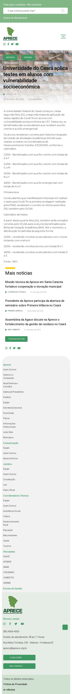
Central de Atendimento (15, 17)
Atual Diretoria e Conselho (10, 385)
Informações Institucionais (9, 425)
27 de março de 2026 (32, 330)
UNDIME (7, 583)
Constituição (9, 479)
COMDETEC (8, 577)
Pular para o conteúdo (14, 4)
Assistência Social (11, 511)
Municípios (8, 437)
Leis (5, 485)
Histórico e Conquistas (8, 376)
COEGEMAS (8, 572)
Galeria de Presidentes (13, 392)
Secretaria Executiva (12, 408)
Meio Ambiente (10, 535)
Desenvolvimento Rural (11, 523)
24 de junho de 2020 (13, 99)
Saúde (6, 541)
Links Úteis (8, 432)
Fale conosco (16, 666)
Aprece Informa (10, 458)
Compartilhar (35, 99)
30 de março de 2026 (35, 311)
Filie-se (6, 418)
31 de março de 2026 (38, 292)
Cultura (6, 516)
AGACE (6, 556)
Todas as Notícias (16, 339)
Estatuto (7, 397)
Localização (16, 658)
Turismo (7, 546)
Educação (8, 530)
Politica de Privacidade (15, 684)
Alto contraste (34, 4)
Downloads (8, 413)
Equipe (6, 402)
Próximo (28, 57)
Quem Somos (9, 369)
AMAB (6, 567)
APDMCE (7, 562)
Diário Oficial (9, 490)
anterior (10, 57)
